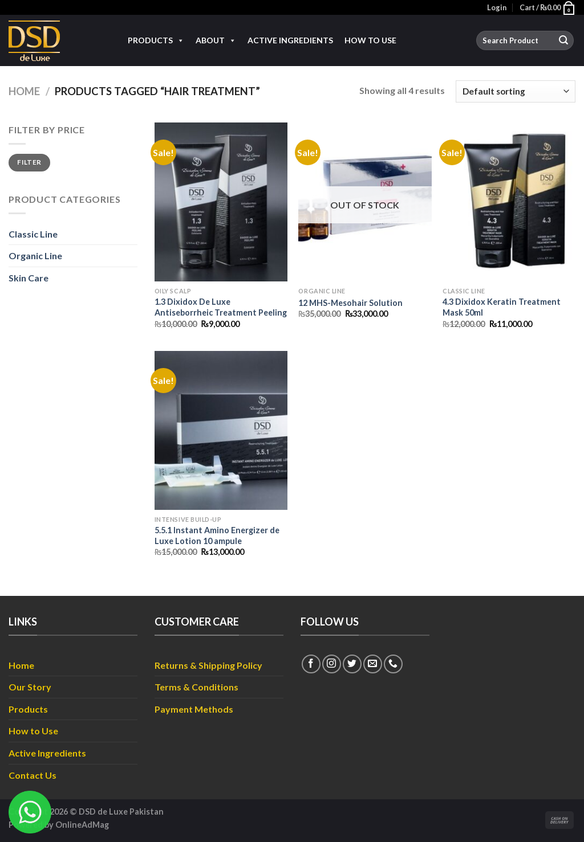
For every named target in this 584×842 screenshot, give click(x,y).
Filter (29, 162)
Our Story (30, 686)
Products (156, 40)
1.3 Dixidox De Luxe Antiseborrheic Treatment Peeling (221, 307)
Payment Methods (194, 709)
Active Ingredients (290, 40)
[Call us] (393, 664)
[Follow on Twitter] (352, 664)
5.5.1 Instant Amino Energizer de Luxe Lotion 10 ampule (217, 535)
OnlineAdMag (82, 824)
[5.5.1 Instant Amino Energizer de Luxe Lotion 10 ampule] (221, 430)
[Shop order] (515, 91)
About (216, 40)
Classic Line (33, 233)
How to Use (370, 40)
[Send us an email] (372, 664)
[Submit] (563, 40)
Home (24, 91)
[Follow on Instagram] (331, 664)
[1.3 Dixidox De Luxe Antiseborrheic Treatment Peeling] (221, 201)
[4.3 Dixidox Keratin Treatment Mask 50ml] (509, 201)
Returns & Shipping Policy (208, 665)
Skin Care (28, 277)
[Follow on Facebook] (311, 664)
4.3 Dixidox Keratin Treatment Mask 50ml (502, 307)
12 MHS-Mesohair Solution (350, 303)
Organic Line (35, 255)
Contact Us (32, 775)
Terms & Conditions (196, 686)
